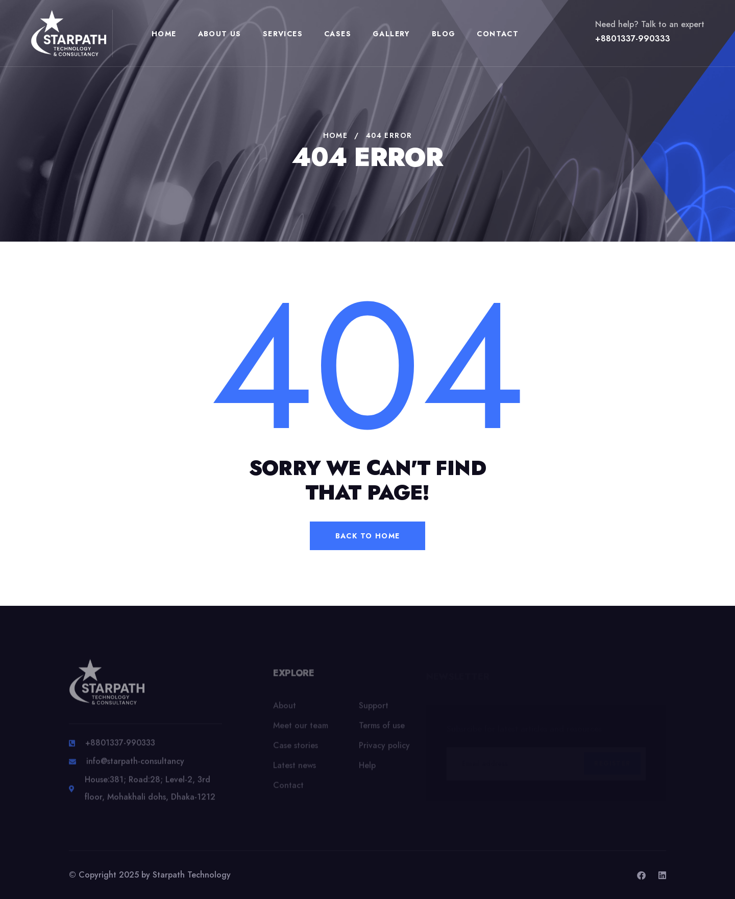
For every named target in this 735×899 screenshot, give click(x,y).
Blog (444, 34)
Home (164, 34)
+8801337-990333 (632, 38)
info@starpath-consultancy (135, 765)
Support (373, 709)
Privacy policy (384, 748)
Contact (498, 34)
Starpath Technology (192, 875)
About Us (219, 34)
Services (283, 34)
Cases (337, 34)
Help (367, 768)
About (284, 709)
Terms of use (382, 729)
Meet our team (300, 729)
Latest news (294, 768)
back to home (367, 536)
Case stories (295, 748)
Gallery (391, 34)
